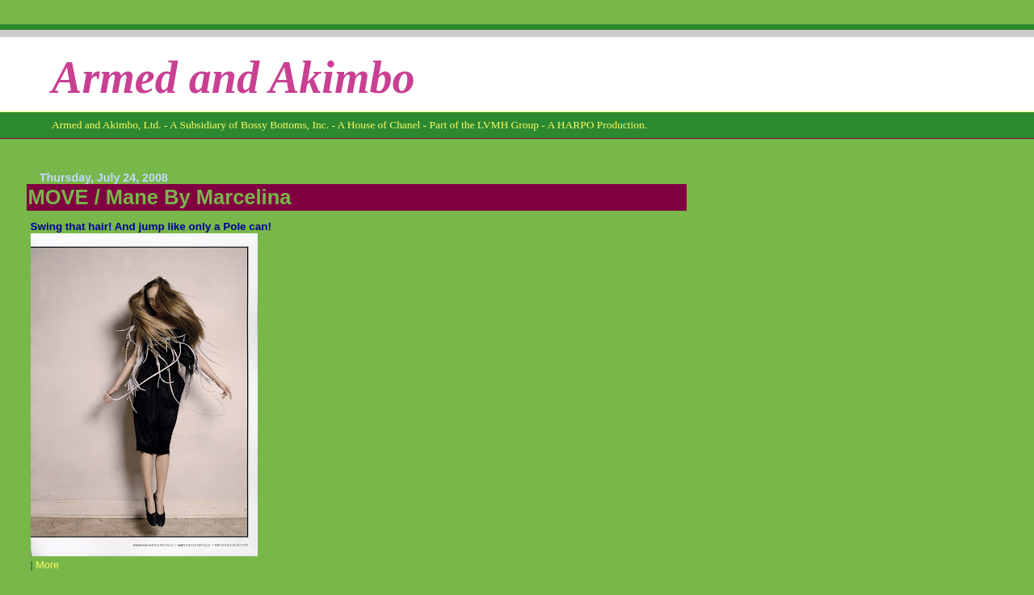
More (47, 565)
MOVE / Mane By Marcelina (160, 197)
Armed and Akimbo (233, 77)
